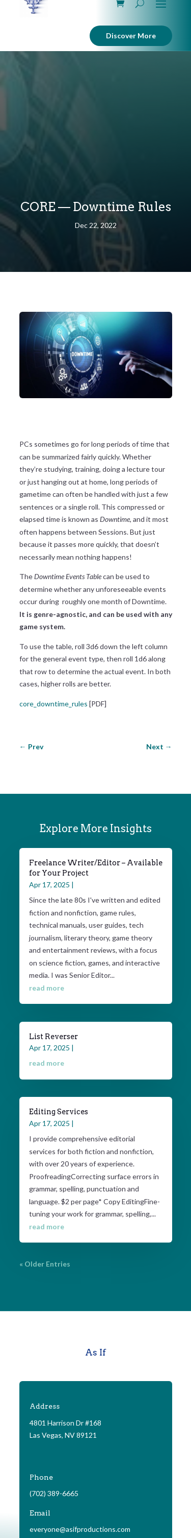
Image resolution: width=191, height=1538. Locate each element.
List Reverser (53, 1036)
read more (46, 987)
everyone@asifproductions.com (80, 1529)
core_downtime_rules (53, 703)
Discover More (131, 35)
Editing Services (58, 1111)
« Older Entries (44, 1263)
